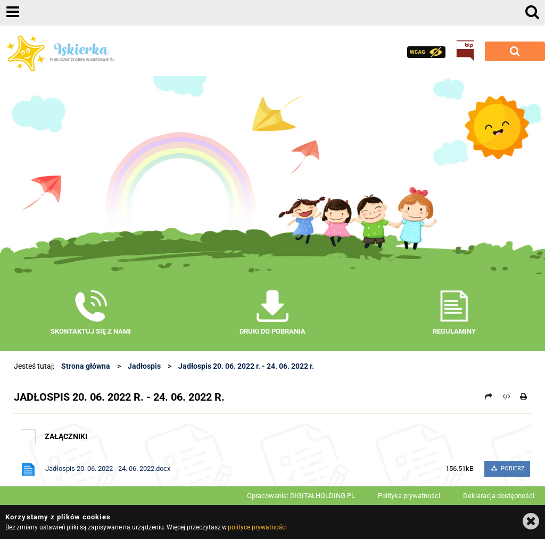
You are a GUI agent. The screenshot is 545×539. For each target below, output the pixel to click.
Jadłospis (144, 366)
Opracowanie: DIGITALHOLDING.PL (301, 496)
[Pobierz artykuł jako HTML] (506, 396)
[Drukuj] (524, 396)
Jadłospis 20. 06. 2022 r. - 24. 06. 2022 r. (246, 366)
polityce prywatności (257, 527)
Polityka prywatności (409, 496)
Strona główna (85, 366)
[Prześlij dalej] (489, 396)
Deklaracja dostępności (498, 496)
